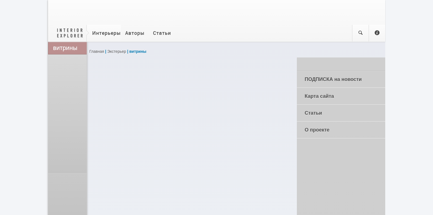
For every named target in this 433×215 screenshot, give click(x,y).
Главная (96, 51)
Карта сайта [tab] (342, 96)
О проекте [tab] (342, 130)
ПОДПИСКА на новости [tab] (342, 79)
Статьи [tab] (342, 113)
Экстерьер (116, 51)
